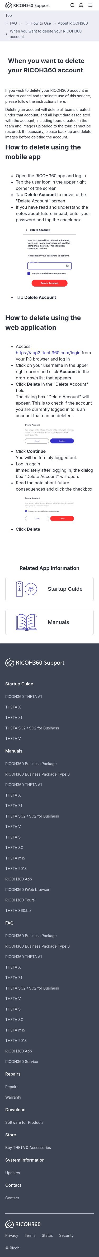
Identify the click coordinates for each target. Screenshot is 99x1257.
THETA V (13, 738)
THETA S (13, 837)
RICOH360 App (18, 879)
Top (8, 15)
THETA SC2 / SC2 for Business (32, 728)
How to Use (41, 23)
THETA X (13, 707)
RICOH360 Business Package (31, 763)
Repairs (11, 1086)
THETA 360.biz (18, 910)
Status (47, 1235)
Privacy (11, 1235)
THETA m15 (15, 858)
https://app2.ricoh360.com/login (48, 352)
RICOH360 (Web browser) (28, 889)
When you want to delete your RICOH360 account (46, 34)
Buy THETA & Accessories (28, 1147)
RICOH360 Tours (20, 900)
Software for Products (24, 1122)
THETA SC (14, 847)
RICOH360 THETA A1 (23, 696)
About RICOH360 (73, 23)
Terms (30, 1235)
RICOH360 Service (21, 1061)
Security (66, 1235)
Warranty (13, 1097)
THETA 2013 (16, 868)
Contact (12, 1198)
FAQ (13, 23)
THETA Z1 (13, 717)
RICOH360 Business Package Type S (37, 774)
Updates (12, 1172)
